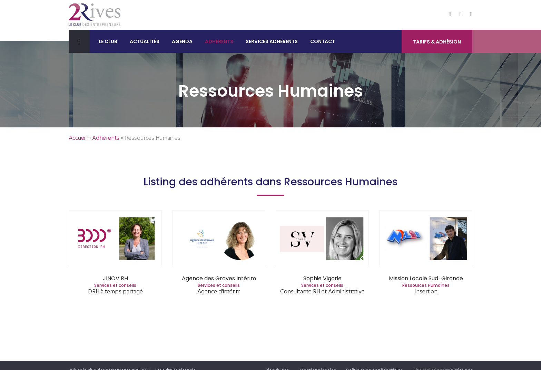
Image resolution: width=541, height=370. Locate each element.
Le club (108, 41)
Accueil (78, 138)
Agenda (182, 41)
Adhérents (219, 41)
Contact (322, 41)
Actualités (144, 41)
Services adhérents (272, 41)
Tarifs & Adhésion (437, 41)
